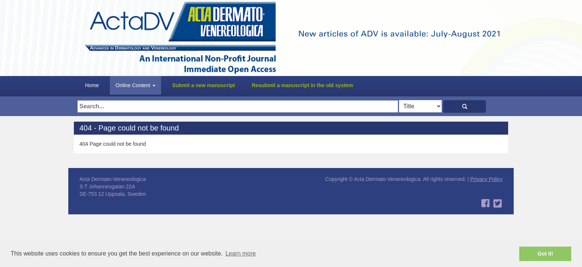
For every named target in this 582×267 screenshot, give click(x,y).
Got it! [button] (545, 254)
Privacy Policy (486, 179)
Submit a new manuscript (203, 85)
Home (92, 85)
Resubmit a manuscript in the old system (302, 85)
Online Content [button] (135, 85)
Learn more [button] (240, 253)
